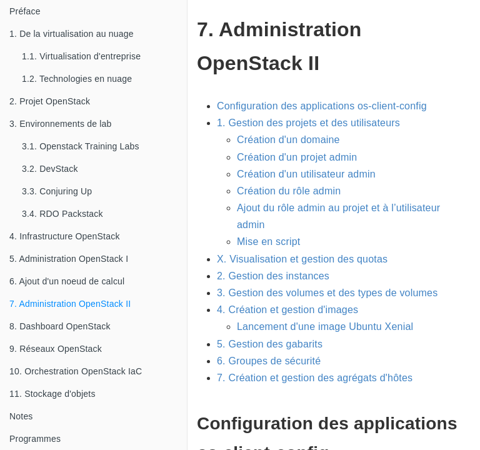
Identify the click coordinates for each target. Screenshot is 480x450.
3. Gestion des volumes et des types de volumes (327, 293)
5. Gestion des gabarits (269, 344)
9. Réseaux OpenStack (55, 349)
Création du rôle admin (289, 191)
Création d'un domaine (288, 139)
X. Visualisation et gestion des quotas (302, 259)
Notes (21, 416)
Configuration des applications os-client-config (322, 106)
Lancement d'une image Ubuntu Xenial (325, 326)
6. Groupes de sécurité (269, 361)
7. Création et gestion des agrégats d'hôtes (314, 377)
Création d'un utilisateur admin (306, 174)
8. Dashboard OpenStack (60, 326)
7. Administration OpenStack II (70, 304)
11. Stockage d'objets (52, 394)
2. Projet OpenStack (49, 101)
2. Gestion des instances (273, 276)
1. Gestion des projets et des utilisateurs (308, 123)
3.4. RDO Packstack (62, 214)
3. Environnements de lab (60, 124)
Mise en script (269, 241)
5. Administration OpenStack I (68, 259)
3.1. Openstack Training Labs (80, 146)
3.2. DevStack (50, 169)
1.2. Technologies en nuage (77, 79)
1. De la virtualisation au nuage (71, 34)
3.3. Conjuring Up (57, 191)
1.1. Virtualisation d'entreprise (81, 56)
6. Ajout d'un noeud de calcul (66, 281)
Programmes (35, 439)
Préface (25, 11)
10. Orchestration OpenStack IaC (75, 371)
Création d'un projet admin (297, 157)
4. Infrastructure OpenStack (64, 236)
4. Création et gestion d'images (287, 309)
